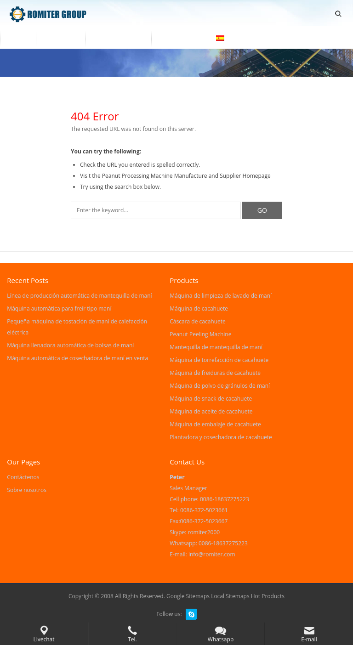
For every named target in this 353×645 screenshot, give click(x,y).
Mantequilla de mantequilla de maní (216, 347)
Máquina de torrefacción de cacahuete (219, 360)
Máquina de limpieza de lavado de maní (221, 296)
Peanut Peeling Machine (200, 334)
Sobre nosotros (118, 38)
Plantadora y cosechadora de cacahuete (221, 437)
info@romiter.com (211, 554)
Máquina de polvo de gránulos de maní (220, 386)
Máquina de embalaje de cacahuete (215, 424)
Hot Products (268, 596)
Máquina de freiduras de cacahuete (215, 373)
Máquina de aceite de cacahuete (211, 411)
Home (18, 38)
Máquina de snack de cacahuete (211, 398)
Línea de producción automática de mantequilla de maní (79, 296)
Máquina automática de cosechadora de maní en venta (77, 358)
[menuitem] (233, 39)
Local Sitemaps (231, 596)
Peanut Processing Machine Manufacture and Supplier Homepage (186, 176)
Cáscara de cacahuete (198, 321)
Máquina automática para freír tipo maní (59, 308)
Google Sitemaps (188, 596)
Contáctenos (179, 38)
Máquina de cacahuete (199, 308)
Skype (191, 614)
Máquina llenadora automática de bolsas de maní (70, 345)
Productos (60, 38)
